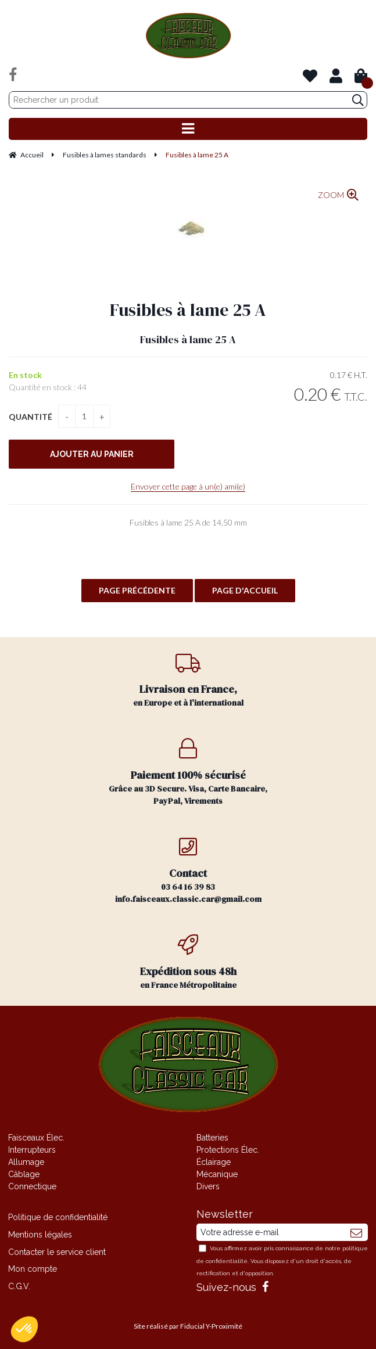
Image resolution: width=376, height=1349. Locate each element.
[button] (24, 1329)
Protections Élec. (227, 1149)
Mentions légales (40, 1234)
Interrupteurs (32, 1149)
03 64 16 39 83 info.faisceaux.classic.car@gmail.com (188, 870)
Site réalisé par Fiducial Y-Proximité (188, 1326)
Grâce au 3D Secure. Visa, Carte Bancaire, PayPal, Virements (188, 772)
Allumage (26, 1162)
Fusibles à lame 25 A (188, 310)
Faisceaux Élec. (36, 1137)
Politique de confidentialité (58, 1217)
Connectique (32, 1186)
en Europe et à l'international (188, 680)
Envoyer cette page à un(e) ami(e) (188, 486)
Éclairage (213, 1162)
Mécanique (217, 1174)
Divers (208, 1186)
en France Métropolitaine (188, 962)
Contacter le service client (57, 1252)
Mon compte (32, 1269)
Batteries (212, 1137)
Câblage (24, 1174)
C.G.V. (19, 1286)
